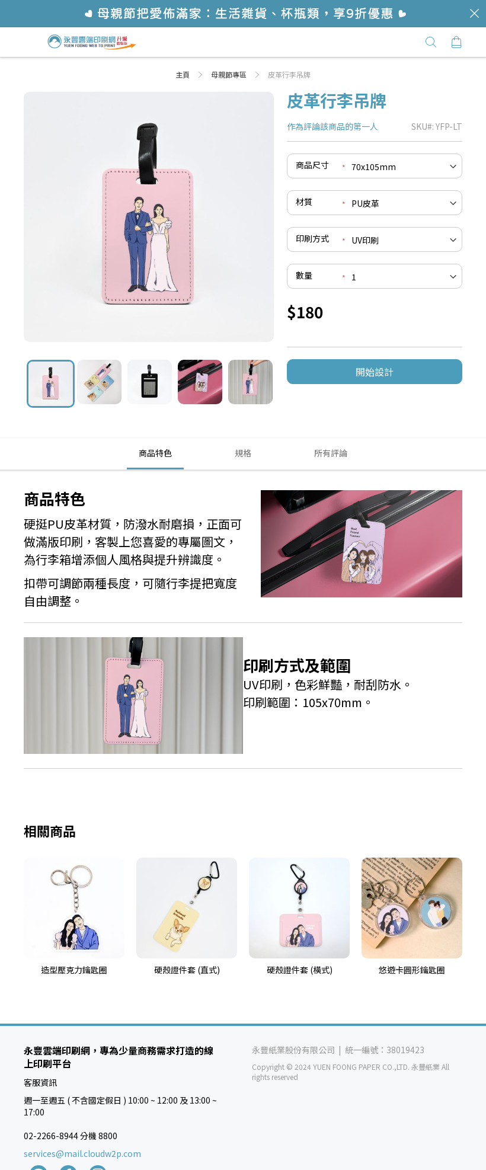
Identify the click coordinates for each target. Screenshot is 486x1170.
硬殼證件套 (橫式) (299, 970)
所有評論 (330, 453)
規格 (243, 453)
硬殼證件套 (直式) (187, 970)
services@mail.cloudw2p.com (82, 1153)
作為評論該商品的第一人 (332, 126)
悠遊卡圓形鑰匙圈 (412, 970)
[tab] (155, 453)
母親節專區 (229, 74)
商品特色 (155, 453)
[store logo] (91, 42)
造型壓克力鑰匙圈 (74, 970)
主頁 (183, 74)
